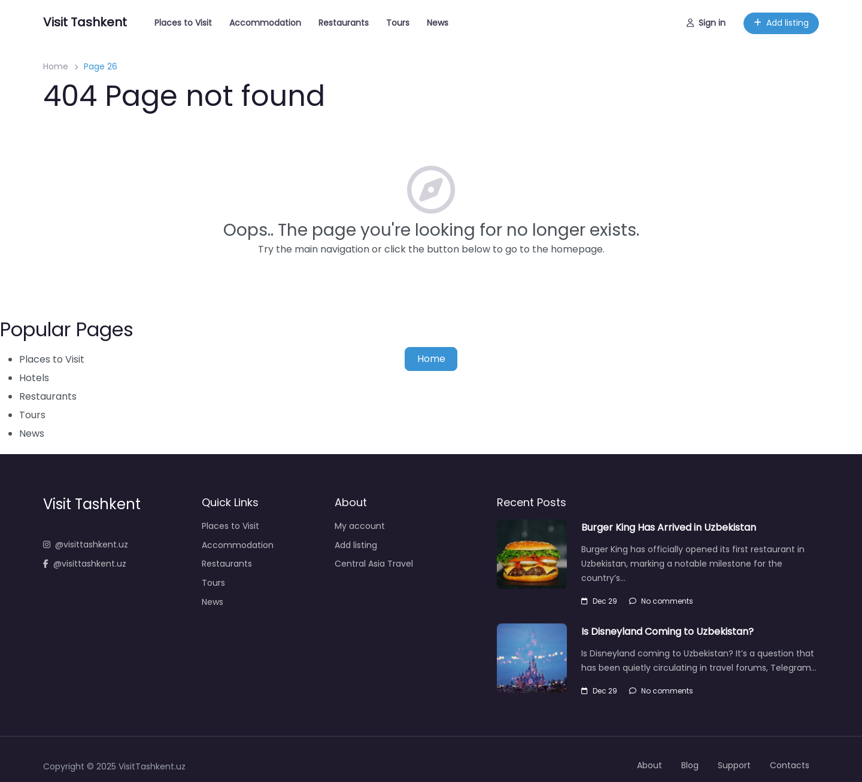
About (649, 765)
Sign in (706, 23)
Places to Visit (183, 23)
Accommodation (265, 23)
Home (55, 66)
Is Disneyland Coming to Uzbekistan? (667, 631)
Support (734, 765)
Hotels (34, 378)
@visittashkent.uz (85, 544)
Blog (690, 765)
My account (360, 526)
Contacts (789, 765)
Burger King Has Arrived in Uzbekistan (668, 527)
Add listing (781, 23)
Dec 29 (599, 601)
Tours (397, 23)
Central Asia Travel (374, 564)
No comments (661, 601)
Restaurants (343, 23)
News (437, 23)
